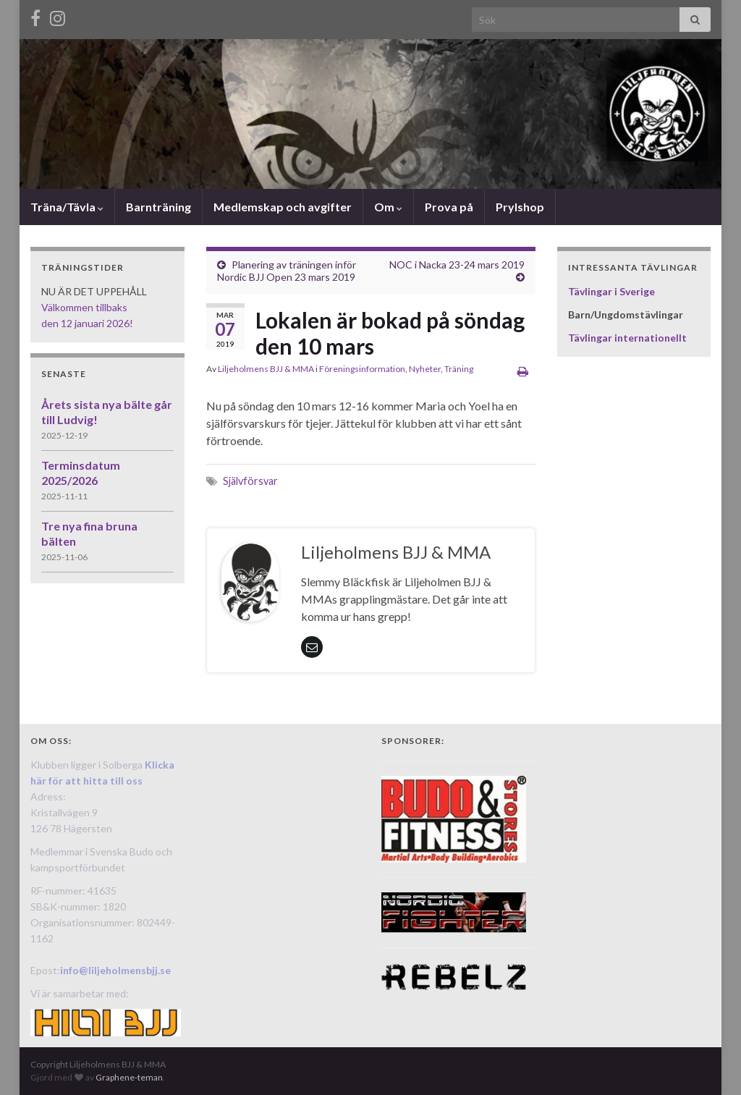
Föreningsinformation (362, 368)
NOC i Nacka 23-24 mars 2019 (457, 264)
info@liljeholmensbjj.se (115, 970)
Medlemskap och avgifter (282, 206)
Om (388, 206)
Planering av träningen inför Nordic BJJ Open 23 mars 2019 (286, 270)
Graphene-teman (129, 1077)
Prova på (449, 206)
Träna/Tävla (66, 206)
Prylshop (520, 206)
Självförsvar (250, 481)
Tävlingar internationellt (627, 337)
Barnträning (158, 206)
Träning (458, 368)
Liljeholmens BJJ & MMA (266, 368)
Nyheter (425, 368)
